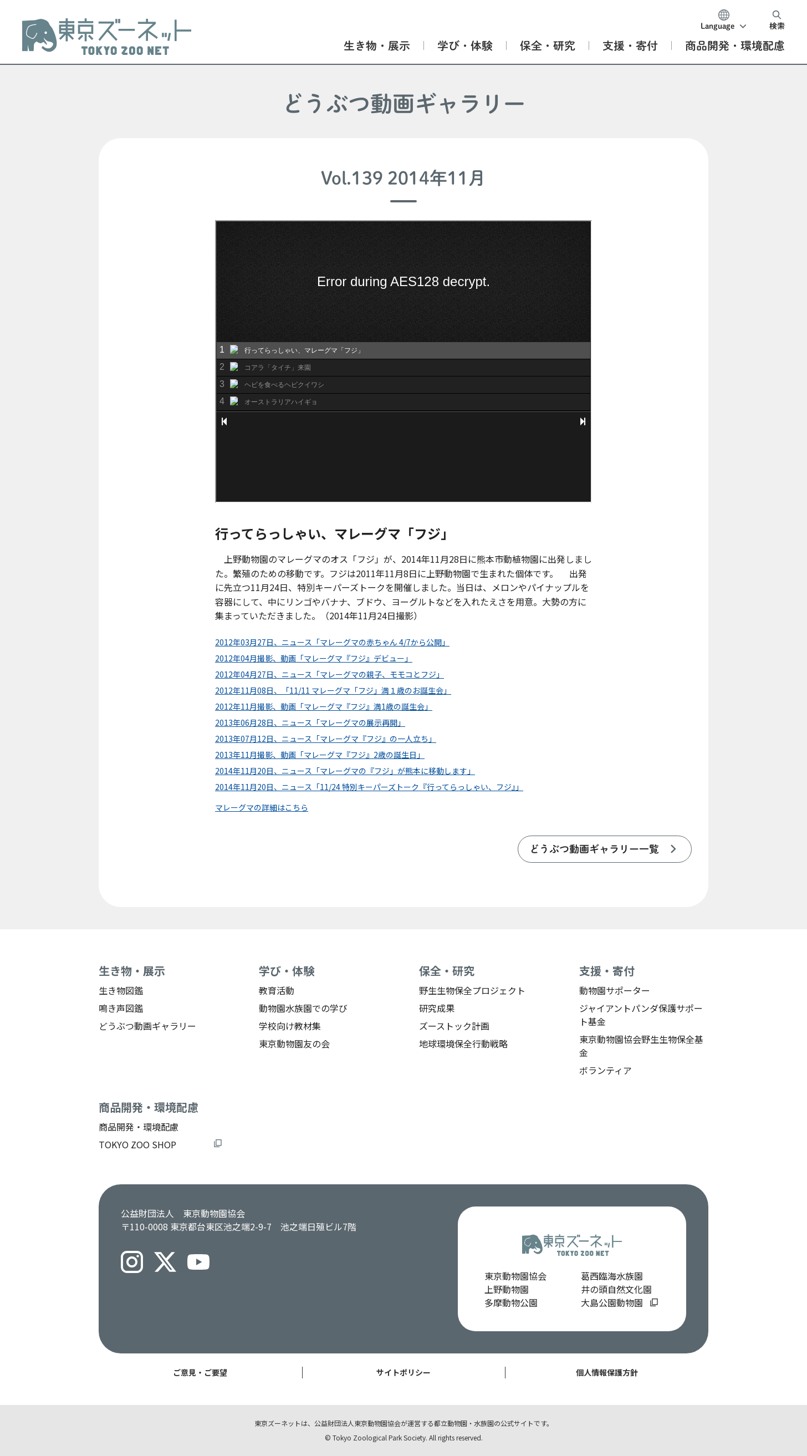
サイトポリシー (403, 1372)
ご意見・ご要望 (200, 1372)
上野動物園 (506, 1289)
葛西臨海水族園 (612, 1275)
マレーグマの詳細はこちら (261, 807)
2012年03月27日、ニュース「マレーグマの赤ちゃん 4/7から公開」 (332, 642)
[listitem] (605, 849)
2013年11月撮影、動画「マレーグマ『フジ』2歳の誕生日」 (320, 754)
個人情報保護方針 (607, 1372)
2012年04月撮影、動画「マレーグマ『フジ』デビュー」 (313, 658)
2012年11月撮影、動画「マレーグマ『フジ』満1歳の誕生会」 (323, 706)
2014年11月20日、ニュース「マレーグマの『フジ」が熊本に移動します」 (345, 770)
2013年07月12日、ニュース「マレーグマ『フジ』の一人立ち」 (325, 738)
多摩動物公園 (511, 1302)
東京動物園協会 (515, 1275)
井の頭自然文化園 (616, 1289)
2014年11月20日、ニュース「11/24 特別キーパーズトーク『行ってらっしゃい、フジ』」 (369, 786)
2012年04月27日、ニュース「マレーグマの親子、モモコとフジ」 (329, 674)
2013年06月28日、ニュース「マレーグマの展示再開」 (310, 722)
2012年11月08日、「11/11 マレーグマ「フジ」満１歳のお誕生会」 (333, 690)
